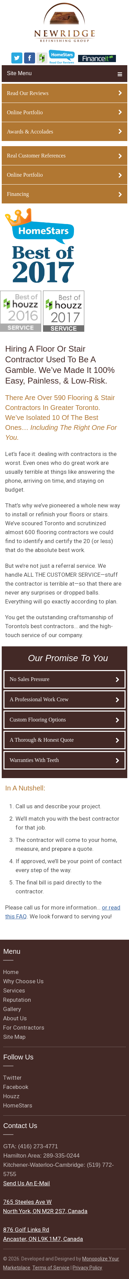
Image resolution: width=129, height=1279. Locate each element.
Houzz (11, 1096)
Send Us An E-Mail (26, 1183)
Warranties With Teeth (64, 760)
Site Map (14, 1036)
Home (11, 972)
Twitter (12, 1077)
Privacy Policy (87, 1267)
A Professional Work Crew (64, 699)
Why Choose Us (23, 981)
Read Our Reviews (64, 93)
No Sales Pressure (64, 679)
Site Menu (64, 73)
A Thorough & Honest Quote (64, 740)
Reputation (17, 999)
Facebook (15, 1086)
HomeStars (17, 1105)
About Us (15, 1018)
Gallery (12, 1009)
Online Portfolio (64, 112)
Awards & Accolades (64, 131)
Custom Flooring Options (64, 720)
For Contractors (23, 1027)
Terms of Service (50, 1267)
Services (14, 990)
